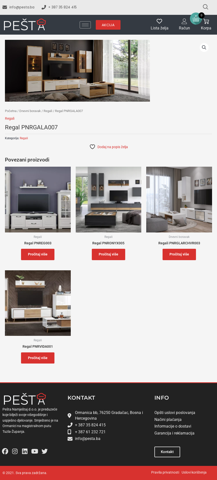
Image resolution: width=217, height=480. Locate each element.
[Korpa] (206, 21)
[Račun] (184, 21)
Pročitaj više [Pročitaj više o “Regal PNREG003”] (38, 254)
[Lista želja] (159, 21)
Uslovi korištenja (194, 472)
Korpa (206, 28)
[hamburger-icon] (85, 24)
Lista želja (160, 28)
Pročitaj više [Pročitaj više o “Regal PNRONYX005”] (108, 254)
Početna (11, 111)
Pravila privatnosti (165, 472)
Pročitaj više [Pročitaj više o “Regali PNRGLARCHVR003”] (179, 254)
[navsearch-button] (203, 7)
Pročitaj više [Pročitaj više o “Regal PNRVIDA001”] (38, 358)
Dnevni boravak (30, 111)
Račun (184, 28)
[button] (204, 47)
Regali (48, 111)
